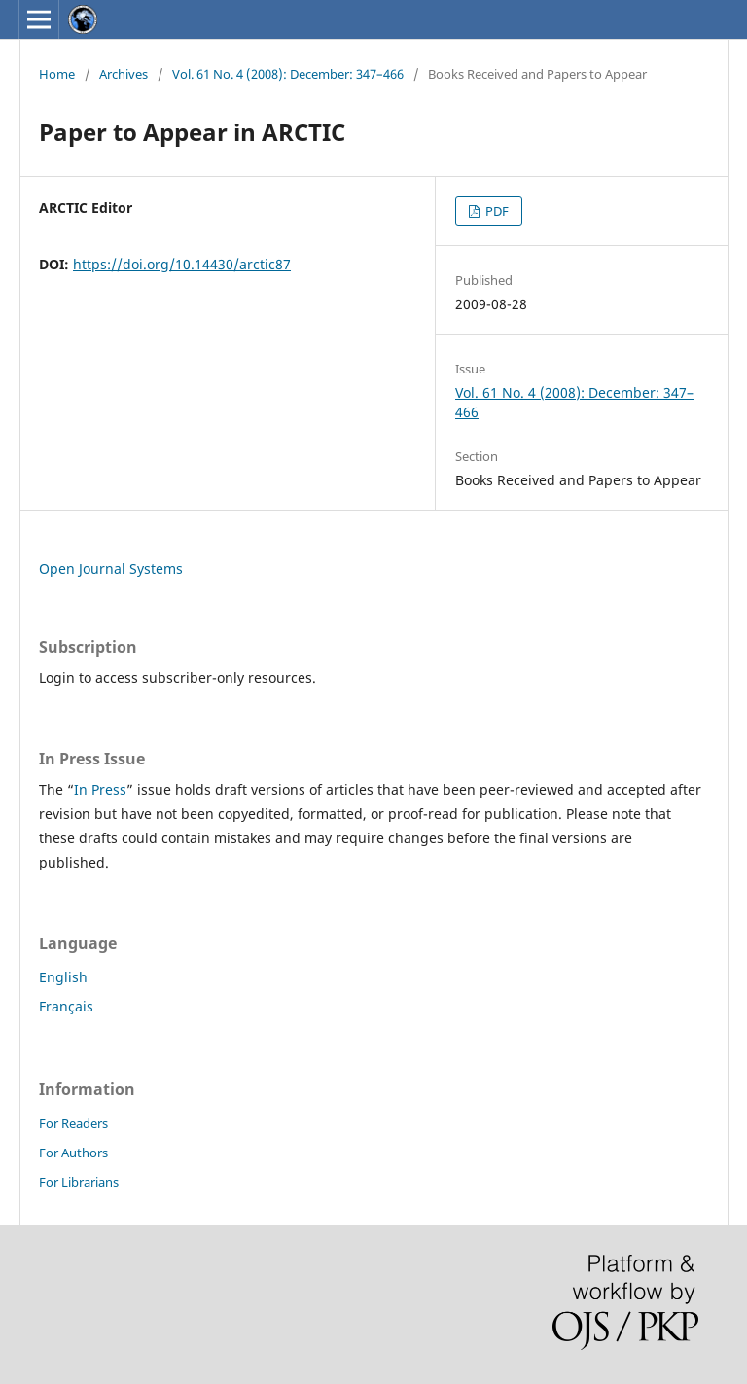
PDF (495, 211)
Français (66, 1006)
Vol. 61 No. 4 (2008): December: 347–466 (288, 74)
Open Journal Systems (111, 568)
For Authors (73, 1152)
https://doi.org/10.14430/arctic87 (182, 264)
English (63, 977)
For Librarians (79, 1181)
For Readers (73, 1123)
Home (57, 74)
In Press (100, 789)
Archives (123, 74)
